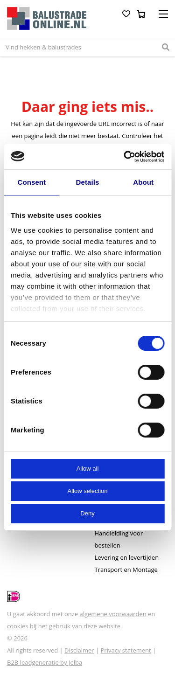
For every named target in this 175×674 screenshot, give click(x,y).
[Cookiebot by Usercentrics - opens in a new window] (124, 157)
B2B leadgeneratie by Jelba (44, 662)
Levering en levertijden (127, 557)
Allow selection (88, 490)
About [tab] (143, 182)
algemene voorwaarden (112, 614)
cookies (17, 626)
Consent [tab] (31, 182)
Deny (87, 513)
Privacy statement (126, 650)
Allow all (88, 468)
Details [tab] (87, 182)
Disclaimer (79, 650)
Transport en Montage (126, 569)
